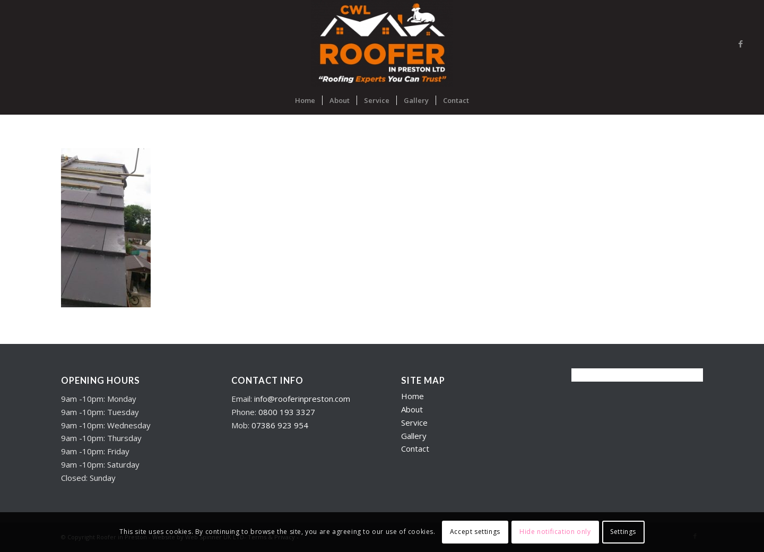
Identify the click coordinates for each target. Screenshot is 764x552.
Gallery (414, 435)
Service (414, 422)
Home (412, 396)
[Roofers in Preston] (382, 43)
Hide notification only (555, 531)
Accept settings (475, 531)
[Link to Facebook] (741, 43)
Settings (623, 531)
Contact (415, 448)
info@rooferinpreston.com (302, 398)
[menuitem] (305, 100)
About (412, 409)
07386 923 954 (279, 425)
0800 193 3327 (286, 412)
